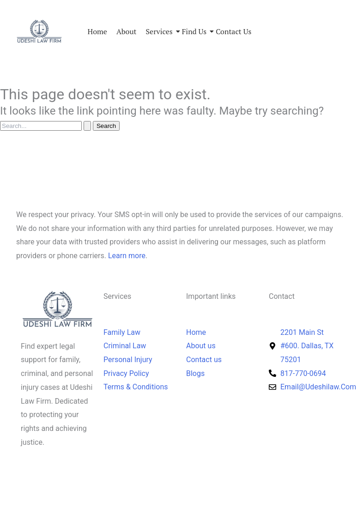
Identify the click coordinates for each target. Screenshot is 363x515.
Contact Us (233, 31)
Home (97, 31)
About (126, 31)
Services (159, 31)
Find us (194, 31)
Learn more (126, 255)
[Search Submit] (87, 126)
